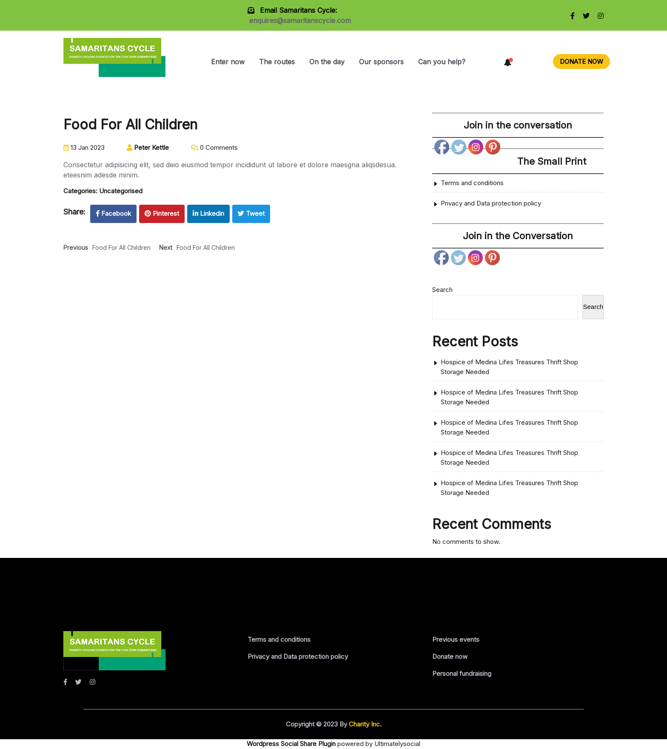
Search (442, 290)
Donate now (449, 656)
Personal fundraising (461, 673)
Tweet (251, 213)
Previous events (455, 639)
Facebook (113, 213)
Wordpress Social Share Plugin (292, 744)
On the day (327, 61)
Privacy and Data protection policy (491, 203)
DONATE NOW (581, 61)
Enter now (228, 61)
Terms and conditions (472, 183)
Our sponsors (381, 61)
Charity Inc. (364, 724)
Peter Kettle (148, 147)
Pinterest (162, 213)
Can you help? (441, 61)
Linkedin (208, 213)
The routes (277, 61)
